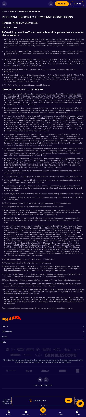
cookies (43, 400)
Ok (68, 400)
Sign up (62, 4)
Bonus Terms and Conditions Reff (25, 11)
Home (4, 11)
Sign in (77, 4)
